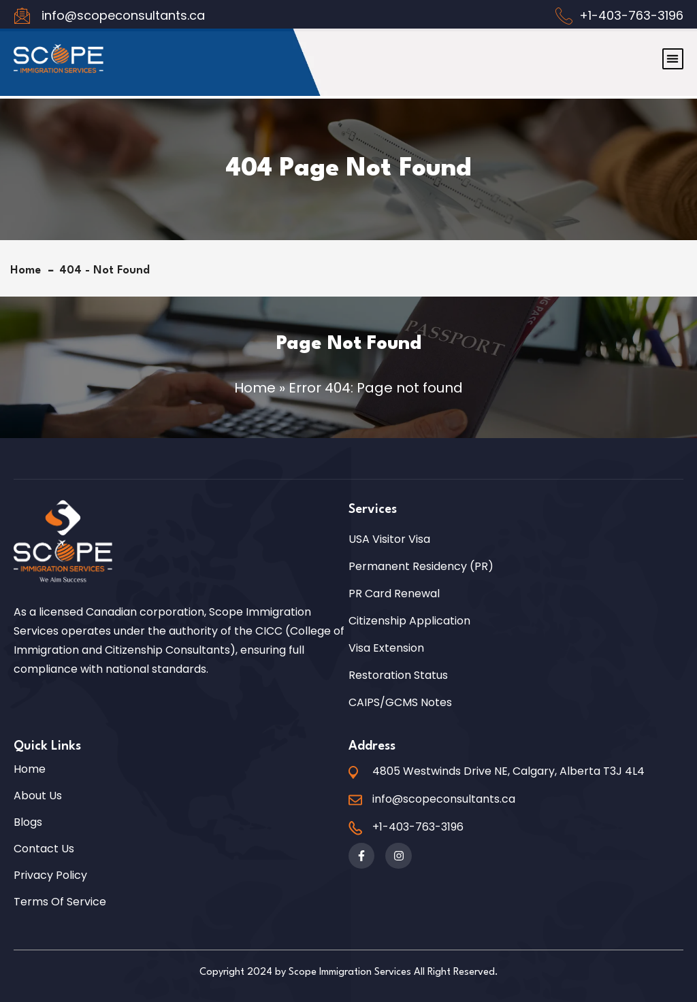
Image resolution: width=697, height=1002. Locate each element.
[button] (672, 51)
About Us (38, 796)
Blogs (28, 822)
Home (29, 270)
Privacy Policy (50, 875)
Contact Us (44, 849)
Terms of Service (60, 902)
